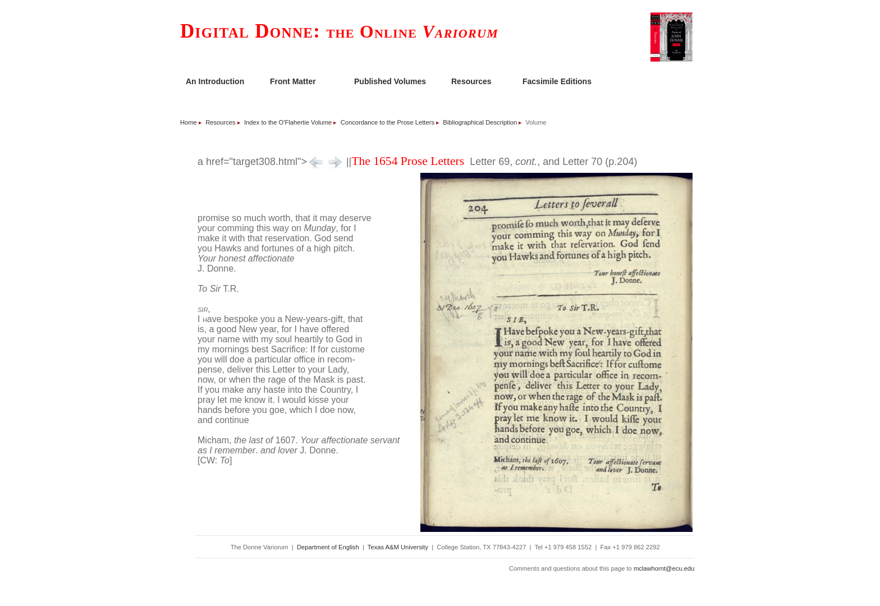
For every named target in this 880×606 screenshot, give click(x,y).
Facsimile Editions (557, 81)
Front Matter (293, 81)
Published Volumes (390, 81)
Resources (471, 81)
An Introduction (215, 81)
